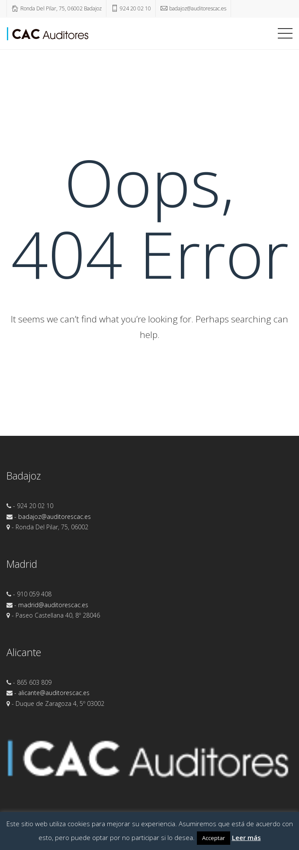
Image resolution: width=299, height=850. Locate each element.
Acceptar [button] (213, 838)
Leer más (246, 837)
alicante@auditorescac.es (54, 693)
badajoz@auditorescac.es (54, 516)
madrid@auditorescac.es (53, 605)
